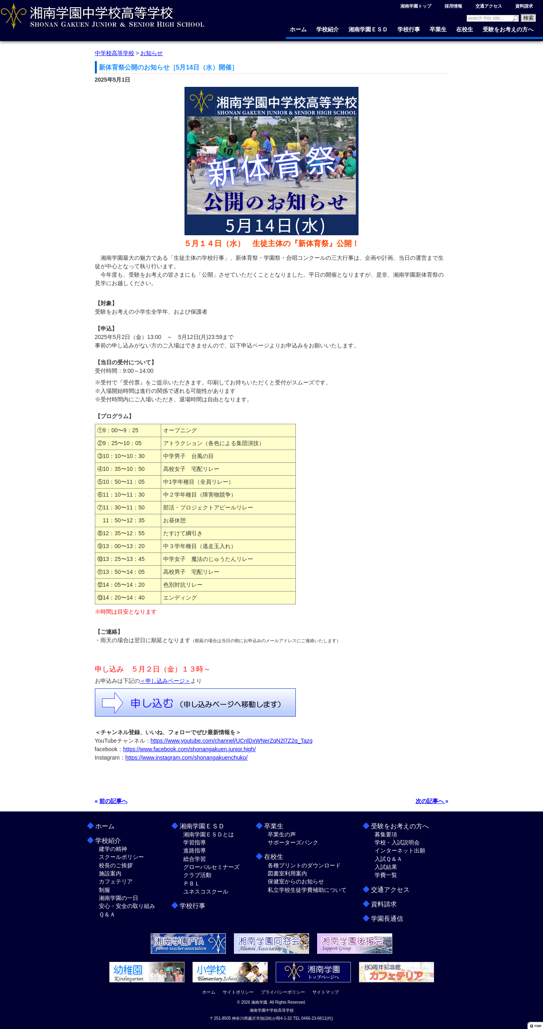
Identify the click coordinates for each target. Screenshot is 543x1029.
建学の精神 (113, 849)
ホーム (298, 29)
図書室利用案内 (287, 873)
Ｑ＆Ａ (107, 914)
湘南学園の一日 (118, 898)
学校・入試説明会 (397, 842)
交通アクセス (488, 6)
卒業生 (438, 29)
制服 (104, 890)
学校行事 (409, 29)
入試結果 (386, 867)
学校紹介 (327, 29)
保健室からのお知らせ (296, 881)
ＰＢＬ (191, 883)
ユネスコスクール (205, 891)
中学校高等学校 (114, 53)
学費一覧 (386, 875)
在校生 (464, 29)
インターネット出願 (400, 850)
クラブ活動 (197, 875)
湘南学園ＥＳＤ (368, 29)
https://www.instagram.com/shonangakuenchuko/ (186, 757)
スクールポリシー (121, 857)
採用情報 (453, 6)
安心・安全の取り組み (127, 906)
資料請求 (524, 6)
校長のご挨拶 (116, 865)
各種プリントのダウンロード (304, 865)
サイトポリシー (238, 992)
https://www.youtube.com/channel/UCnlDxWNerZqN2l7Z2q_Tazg (232, 740)
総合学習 (194, 859)
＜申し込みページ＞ (165, 681)
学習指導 (194, 842)
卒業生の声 (282, 834)
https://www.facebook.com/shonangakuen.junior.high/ (189, 749)
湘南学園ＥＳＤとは (208, 834)
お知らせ (151, 53)
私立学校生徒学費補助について (307, 890)
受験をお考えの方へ (508, 29)
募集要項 (386, 834)
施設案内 (110, 873)
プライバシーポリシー (283, 992)
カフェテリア (116, 881)
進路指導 (194, 850)
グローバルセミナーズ (211, 867)
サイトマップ (325, 992)
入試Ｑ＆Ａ (388, 859)
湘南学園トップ (415, 6)
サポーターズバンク (293, 842)
